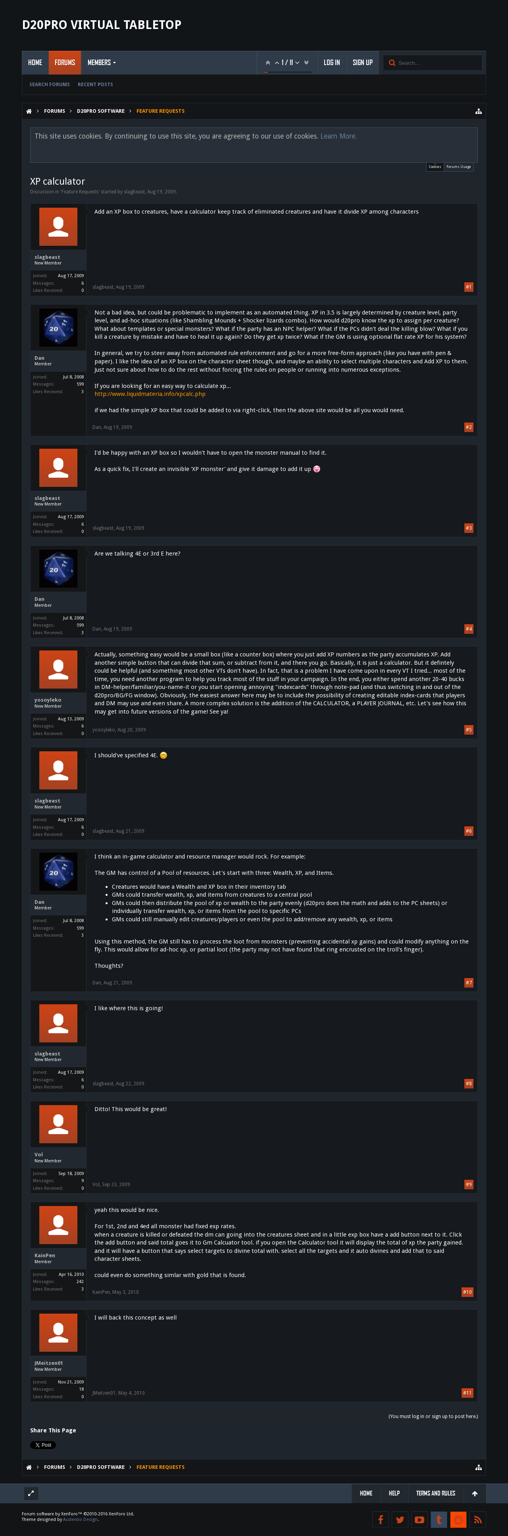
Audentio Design (80, 1519)
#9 (469, 1184)
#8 (469, 1083)
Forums (65, 63)
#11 (467, 1393)
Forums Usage (458, 167)
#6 (469, 831)
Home (35, 63)
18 (81, 1389)
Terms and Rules (435, 1493)
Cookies (435, 166)
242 (80, 1281)
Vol (39, 1155)
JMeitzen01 (49, 1363)
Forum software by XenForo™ (78, 1514)
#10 (467, 1292)
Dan (39, 358)
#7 (469, 983)
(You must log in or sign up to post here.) (433, 1416)
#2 (469, 427)
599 (80, 384)
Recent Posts (95, 84)
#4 (469, 629)
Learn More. (338, 136)
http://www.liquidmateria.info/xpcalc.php (150, 394)
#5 (469, 730)
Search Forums (49, 84)
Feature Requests (80, 192)
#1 (469, 287)
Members (99, 63)
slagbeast (134, 192)
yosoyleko (48, 700)
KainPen (45, 1255)
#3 (469, 528)
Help (394, 1493)
